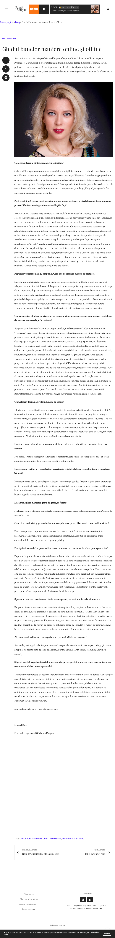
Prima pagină (6, 22)
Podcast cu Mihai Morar (28, 904)
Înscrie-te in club (28, 909)
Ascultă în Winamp (68, 7)
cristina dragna (52, 839)
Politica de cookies (57, 925)
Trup (14, 38)
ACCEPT (107, 934)
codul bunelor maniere (32, 839)
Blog (17, 22)
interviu (80, 839)
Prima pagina (29, 894)
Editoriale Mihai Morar (29, 899)
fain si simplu (68, 839)
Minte (4, 38)
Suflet (9, 38)
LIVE (54, 8)
